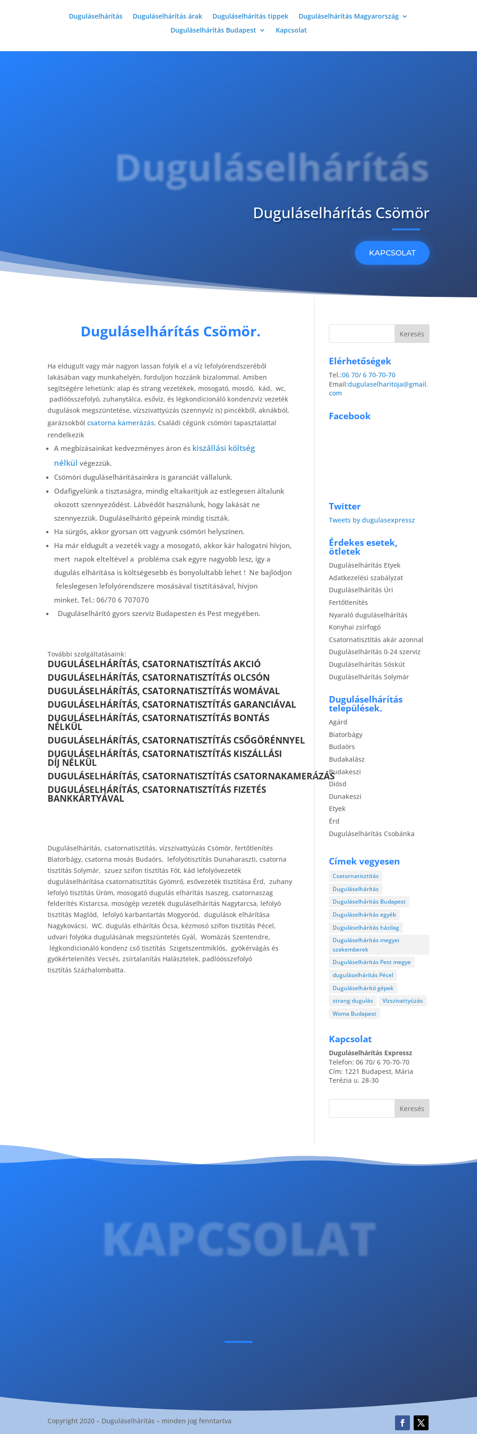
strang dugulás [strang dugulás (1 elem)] (353, 1001)
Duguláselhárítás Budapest (213, 30)
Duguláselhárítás (96, 16)
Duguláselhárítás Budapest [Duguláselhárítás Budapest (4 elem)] (369, 901)
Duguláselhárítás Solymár (369, 676)
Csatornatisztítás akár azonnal (376, 639)
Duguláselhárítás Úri (361, 589)
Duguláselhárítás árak (167, 16)
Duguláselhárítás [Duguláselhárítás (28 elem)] (356, 889)
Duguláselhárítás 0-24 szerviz (375, 651)
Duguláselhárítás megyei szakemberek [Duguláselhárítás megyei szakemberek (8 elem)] (366, 944)
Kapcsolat (291, 30)
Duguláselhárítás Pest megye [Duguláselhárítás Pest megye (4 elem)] (372, 962)
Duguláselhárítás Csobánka (372, 833)
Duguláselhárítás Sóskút (367, 664)
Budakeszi (345, 771)
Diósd (338, 783)
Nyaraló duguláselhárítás (368, 614)
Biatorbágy (345, 734)
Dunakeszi (345, 796)
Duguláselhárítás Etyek (365, 565)
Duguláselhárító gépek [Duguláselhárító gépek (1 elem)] (363, 988)
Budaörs (342, 746)
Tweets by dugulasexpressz (372, 520)
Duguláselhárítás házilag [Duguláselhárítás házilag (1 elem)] (366, 927)
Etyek (337, 808)
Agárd (338, 721)
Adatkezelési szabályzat (366, 577)
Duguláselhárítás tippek (250, 16)
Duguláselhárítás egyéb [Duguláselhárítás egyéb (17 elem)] (364, 914)
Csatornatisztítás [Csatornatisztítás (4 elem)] (356, 876)
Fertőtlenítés (348, 602)
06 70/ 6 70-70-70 (368, 374)
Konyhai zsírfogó (355, 627)
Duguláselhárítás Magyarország (349, 16)
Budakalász (347, 759)
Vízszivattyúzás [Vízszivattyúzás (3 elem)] (402, 1001)
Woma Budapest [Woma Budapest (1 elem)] (354, 1014)
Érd (334, 821)
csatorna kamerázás (120, 423)
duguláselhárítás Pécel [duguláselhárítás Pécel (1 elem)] (363, 975)
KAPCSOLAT (392, 252)
